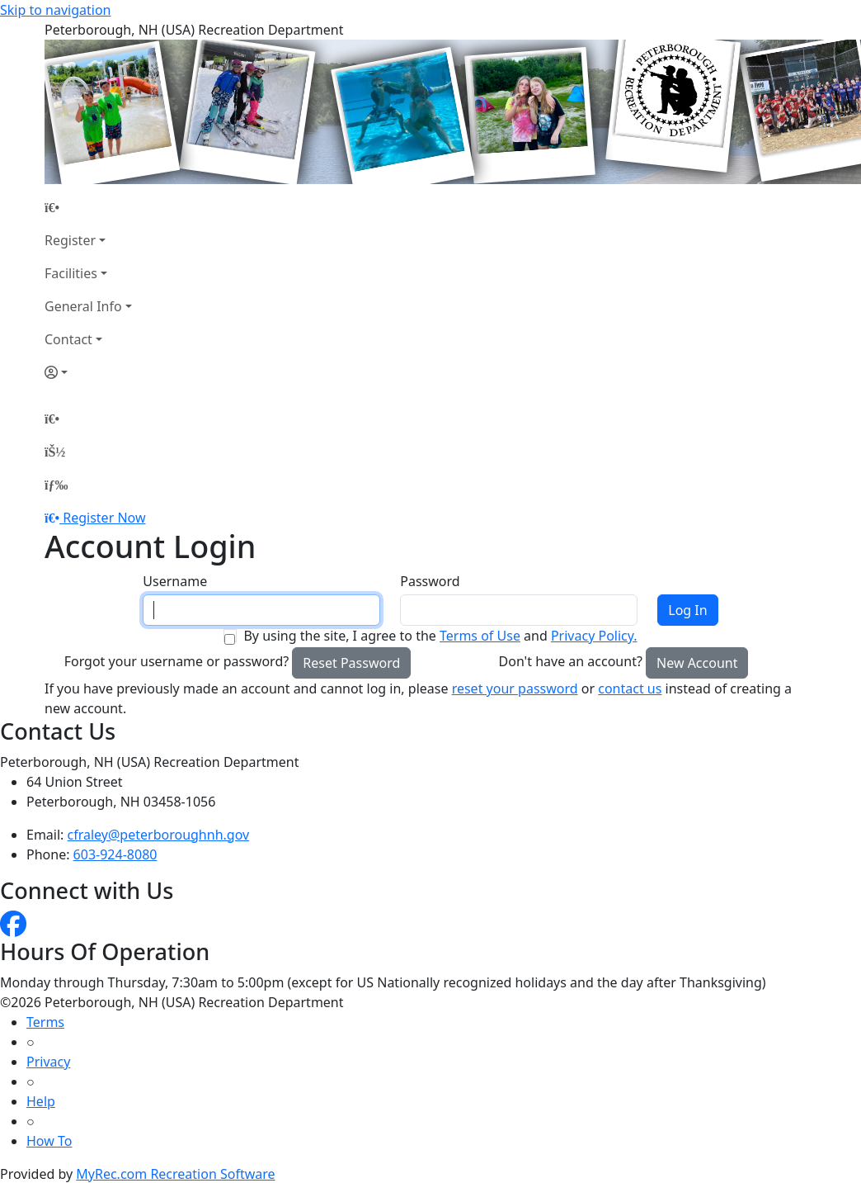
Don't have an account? (570, 661)
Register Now (104, 518)
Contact (68, 339)
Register (70, 240)
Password (429, 581)
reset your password (515, 688)
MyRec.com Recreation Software (175, 1174)
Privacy (48, 1062)
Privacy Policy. (594, 636)
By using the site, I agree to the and (440, 636)
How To (49, 1141)
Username (175, 581)
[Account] (88, 372)
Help (40, 1101)
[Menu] (56, 484)
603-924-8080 (115, 854)
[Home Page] (88, 207)
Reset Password (351, 663)
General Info (83, 306)
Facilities (71, 273)
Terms (45, 1022)
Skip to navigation (55, 10)
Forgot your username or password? (176, 661)
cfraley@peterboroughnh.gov (159, 835)
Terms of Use (480, 636)
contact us (629, 688)
